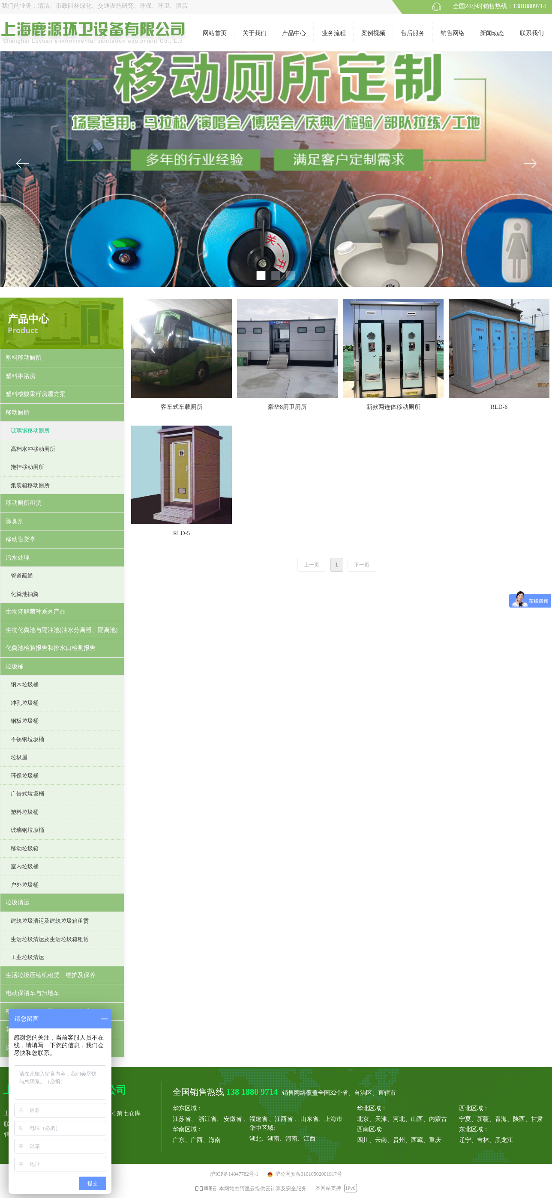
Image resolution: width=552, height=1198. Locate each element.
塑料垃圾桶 (25, 812)
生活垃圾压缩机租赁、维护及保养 (51, 975)
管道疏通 (22, 575)
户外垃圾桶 (25, 885)
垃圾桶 (15, 666)
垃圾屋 (19, 757)
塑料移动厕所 (24, 358)
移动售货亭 (21, 539)
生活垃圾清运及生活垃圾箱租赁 (50, 939)
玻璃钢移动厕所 (30, 430)
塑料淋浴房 (21, 376)
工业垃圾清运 (27, 957)
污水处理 (18, 557)
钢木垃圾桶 (25, 684)
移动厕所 (18, 412)
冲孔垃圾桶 (25, 703)
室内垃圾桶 (25, 866)
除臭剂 (15, 521)
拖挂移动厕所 (27, 467)
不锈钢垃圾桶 (27, 739)
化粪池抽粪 (25, 594)
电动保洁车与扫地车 (33, 993)
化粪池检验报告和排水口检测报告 (51, 648)
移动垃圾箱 (25, 848)
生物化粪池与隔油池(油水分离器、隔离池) (61, 630)
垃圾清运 (18, 902)
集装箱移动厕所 (30, 485)
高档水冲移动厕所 (33, 449)
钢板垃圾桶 (25, 721)
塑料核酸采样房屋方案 (36, 394)
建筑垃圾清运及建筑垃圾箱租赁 (50, 921)
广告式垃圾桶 (27, 793)
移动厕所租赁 (24, 503)
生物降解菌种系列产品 (36, 611)
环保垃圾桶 (25, 775)
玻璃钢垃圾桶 (27, 830)
